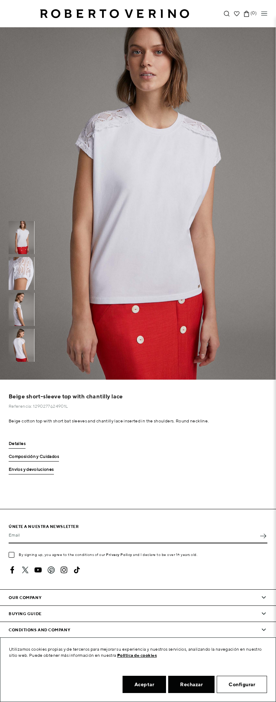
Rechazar (191, 684)
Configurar (242, 684)
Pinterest (51, 570)
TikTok (76, 570)
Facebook (12, 570)
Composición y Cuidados (34, 456)
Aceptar (144, 684)
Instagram (64, 570)
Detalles (17, 443)
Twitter (25, 570)
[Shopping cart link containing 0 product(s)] (246, 14)
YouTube (38, 570)
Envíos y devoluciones (31, 469)
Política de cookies (137, 655)
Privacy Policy (119, 554)
